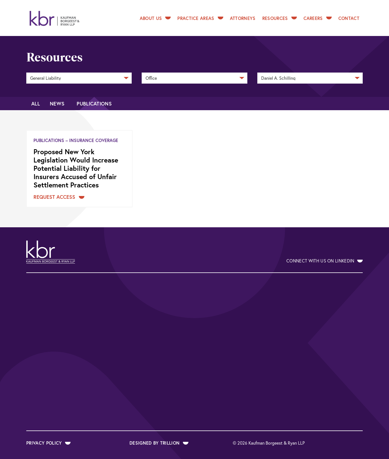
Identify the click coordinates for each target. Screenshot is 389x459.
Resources (279, 18)
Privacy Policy (48, 443)
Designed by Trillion (158, 443)
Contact (348, 18)
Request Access (58, 197)
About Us (155, 18)
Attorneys (243, 18)
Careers (318, 18)
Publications (94, 103)
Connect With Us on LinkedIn (324, 261)
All (35, 103)
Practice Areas (200, 18)
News (57, 103)
